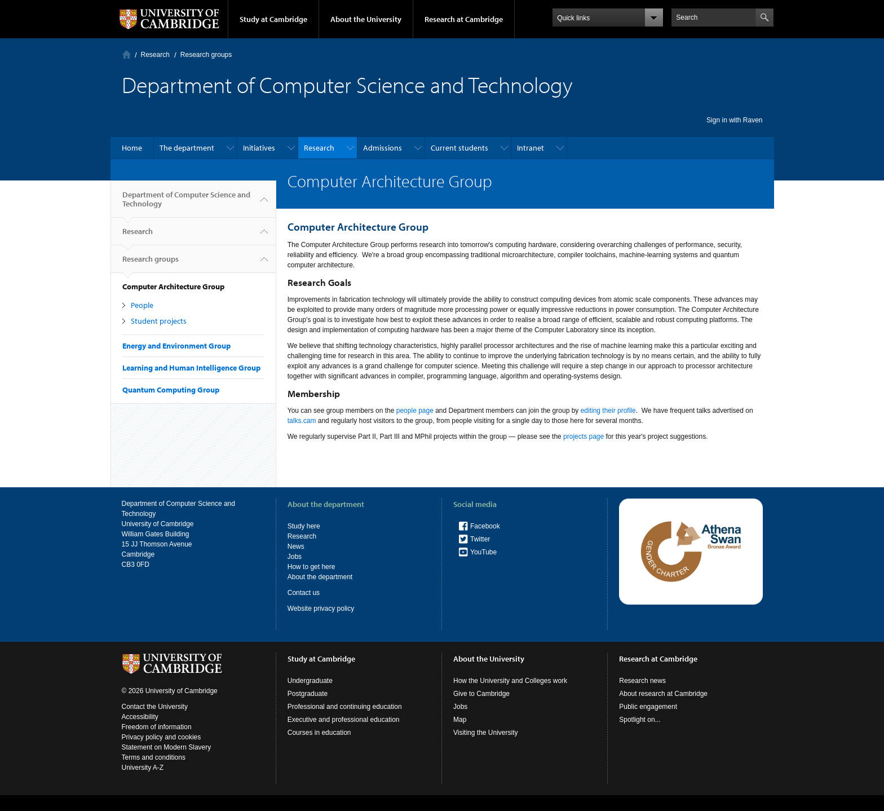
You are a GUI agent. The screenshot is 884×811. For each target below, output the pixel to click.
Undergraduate (310, 681)
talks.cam (302, 421)
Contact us (304, 593)
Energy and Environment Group (176, 346)
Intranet (530, 148)
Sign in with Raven (734, 120)
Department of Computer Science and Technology (186, 203)
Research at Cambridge (464, 19)
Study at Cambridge (273, 19)
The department (187, 148)
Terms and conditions (153, 757)
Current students (459, 148)
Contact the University (155, 707)
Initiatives (259, 148)
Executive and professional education (344, 720)
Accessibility (140, 717)
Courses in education (319, 733)
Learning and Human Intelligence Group (191, 368)
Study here (304, 526)
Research (155, 55)
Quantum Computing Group (170, 390)
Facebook (485, 526)
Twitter (480, 539)
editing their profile (608, 411)
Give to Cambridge (481, 694)
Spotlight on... (639, 720)
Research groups (206, 55)
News (296, 546)
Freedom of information (157, 727)
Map (459, 720)
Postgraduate (308, 694)
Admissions (382, 148)
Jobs (295, 557)
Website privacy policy (321, 608)
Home (126, 54)
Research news (642, 681)
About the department (320, 577)
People (142, 305)
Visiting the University (485, 733)
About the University (365, 19)
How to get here (311, 567)
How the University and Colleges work (510, 681)
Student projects (159, 321)
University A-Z (143, 768)
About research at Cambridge (663, 694)
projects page (583, 436)
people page (415, 411)
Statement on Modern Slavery (166, 747)
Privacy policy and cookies (161, 737)
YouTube (483, 552)
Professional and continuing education (345, 707)
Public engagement (648, 707)
